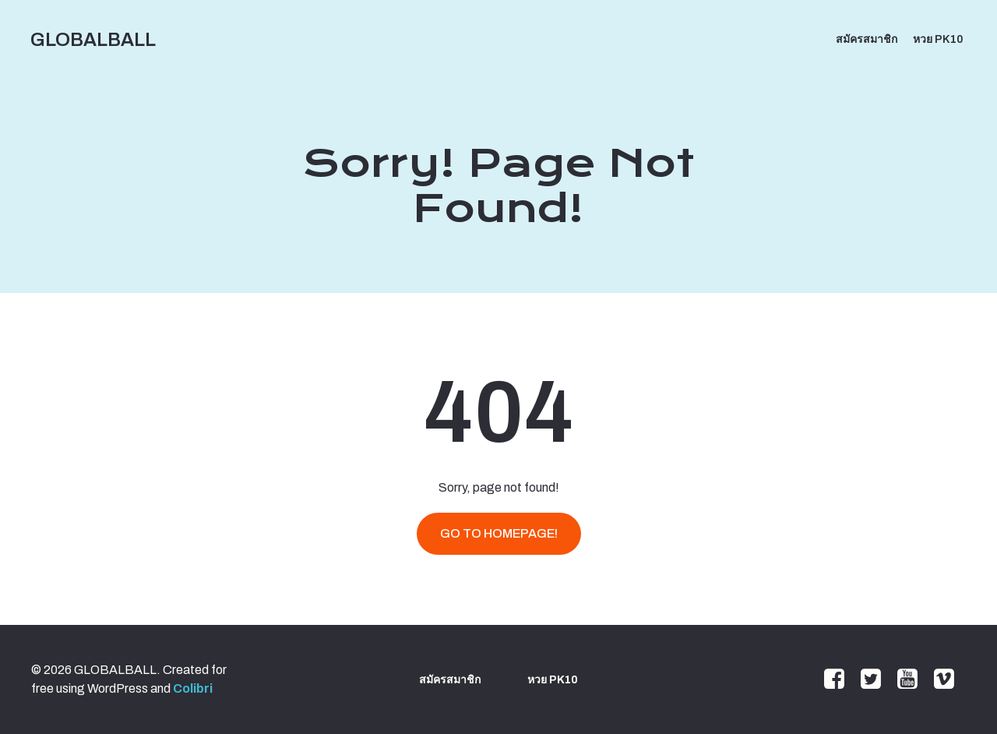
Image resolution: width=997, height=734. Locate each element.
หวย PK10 (938, 39)
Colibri (193, 688)
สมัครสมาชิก (866, 39)
